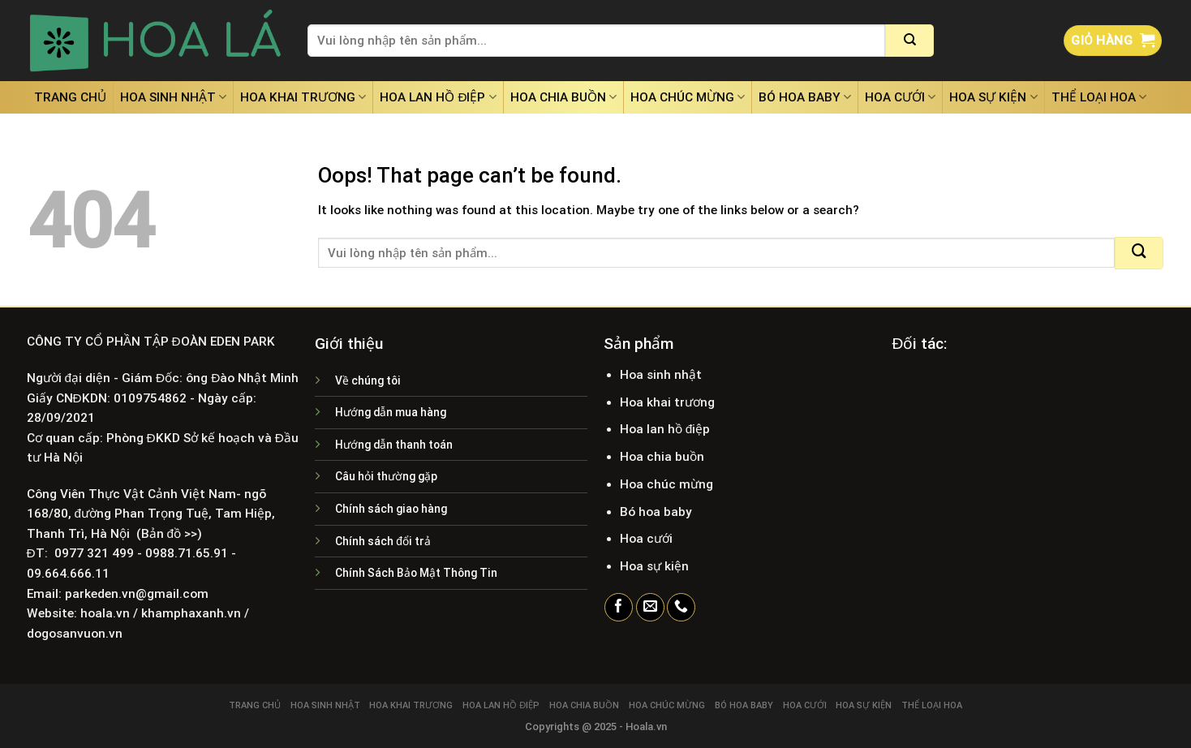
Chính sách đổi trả (383, 541)
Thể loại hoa (1098, 97)
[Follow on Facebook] (618, 607)
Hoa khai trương (303, 97)
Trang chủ (70, 97)
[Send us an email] (650, 607)
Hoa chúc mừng (687, 97)
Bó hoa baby (805, 97)
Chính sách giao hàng (391, 508)
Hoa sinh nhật (173, 97)
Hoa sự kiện (993, 97)
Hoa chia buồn (563, 97)
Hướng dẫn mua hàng (390, 412)
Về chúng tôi (368, 380)
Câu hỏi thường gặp (386, 476)
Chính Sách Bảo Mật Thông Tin (416, 572)
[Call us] (681, 607)
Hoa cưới (900, 97)
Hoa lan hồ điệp (438, 97)
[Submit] (909, 40)
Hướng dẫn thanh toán (394, 444)
